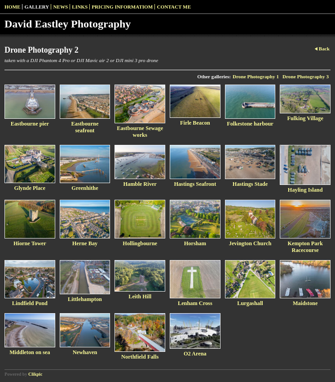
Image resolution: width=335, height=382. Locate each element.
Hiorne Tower (29, 243)
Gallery (36, 6)
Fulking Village (305, 118)
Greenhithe (84, 188)
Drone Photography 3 (305, 76)
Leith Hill (139, 296)
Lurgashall (250, 303)
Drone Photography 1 (256, 76)
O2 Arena (195, 354)
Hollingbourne (140, 243)
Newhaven (85, 352)
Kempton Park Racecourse (304, 246)
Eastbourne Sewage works (140, 131)
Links (80, 6)
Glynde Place (29, 188)
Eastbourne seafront (85, 127)
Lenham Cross (195, 303)
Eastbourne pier (30, 124)
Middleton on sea (29, 352)
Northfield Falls (140, 357)
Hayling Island (305, 190)
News (60, 6)
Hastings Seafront (195, 184)
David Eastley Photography (67, 24)
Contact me (174, 6)
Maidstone (305, 303)
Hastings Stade (250, 184)
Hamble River (140, 184)
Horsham (195, 243)
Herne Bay (84, 243)
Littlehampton (85, 299)
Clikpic (35, 374)
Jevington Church (250, 243)
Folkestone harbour (250, 124)
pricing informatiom (122, 6)
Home (12, 6)
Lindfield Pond (30, 303)
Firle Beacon (195, 123)
